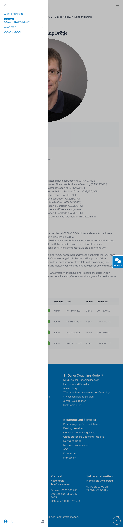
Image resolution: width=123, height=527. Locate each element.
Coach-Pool (13, 32)
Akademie (24, 27)
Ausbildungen (24, 14)
